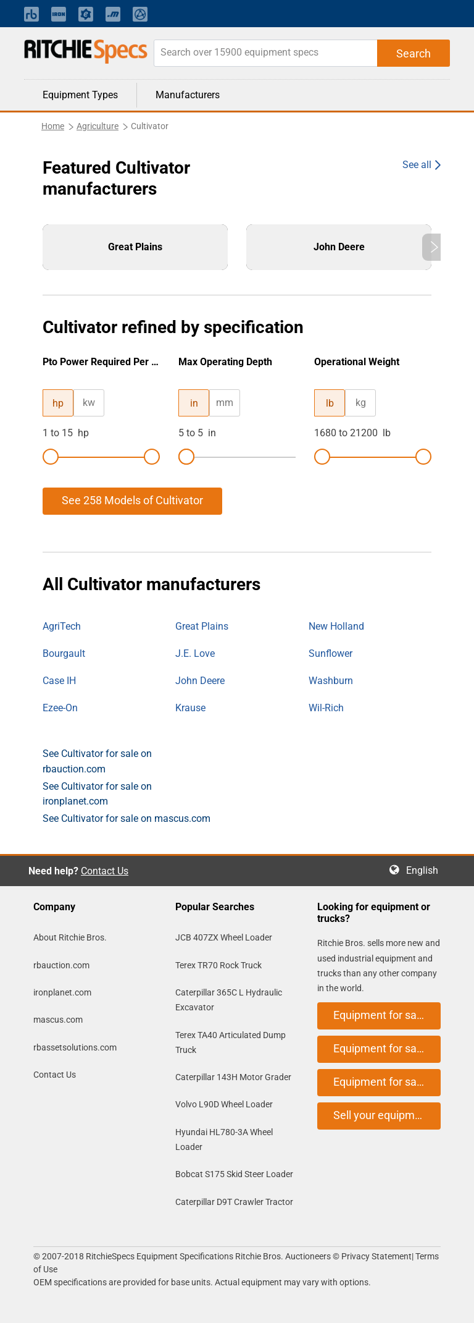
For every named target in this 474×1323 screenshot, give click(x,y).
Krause (190, 708)
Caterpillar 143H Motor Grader (233, 1077)
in (194, 403)
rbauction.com (61, 965)
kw (89, 402)
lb (330, 403)
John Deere (200, 681)
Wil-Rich (326, 708)
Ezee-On (60, 708)
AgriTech (62, 626)
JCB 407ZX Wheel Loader (223, 937)
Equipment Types (80, 95)
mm (224, 402)
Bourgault (64, 653)
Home (52, 126)
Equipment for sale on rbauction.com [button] (387, 1014)
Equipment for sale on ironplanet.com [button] (387, 1048)
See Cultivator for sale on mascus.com (126, 818)
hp (58, 403)
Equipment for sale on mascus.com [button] (387, 1081)
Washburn (331, 681)
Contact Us (104, 871)
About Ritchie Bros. (70, 937)
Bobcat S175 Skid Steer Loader (234, 1174)
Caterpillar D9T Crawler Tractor (234, 1202)
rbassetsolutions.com (75, 1047)
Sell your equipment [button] (382, 1115)
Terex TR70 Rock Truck (218, 965)
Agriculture (97, 126)
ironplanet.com (62, 992)
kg (361, 402)
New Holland (336, 626)
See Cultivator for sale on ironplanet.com (97, 793)
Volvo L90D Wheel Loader (224, 1104)
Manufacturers (188, 95)
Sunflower (330, 653)
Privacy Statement (376, 1256)
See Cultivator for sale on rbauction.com (97, 761)
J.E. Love (195, 653)
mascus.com (58, 1020)
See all (416, 165)
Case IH (59, 681)
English (426, 870)
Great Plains (201, 626)
